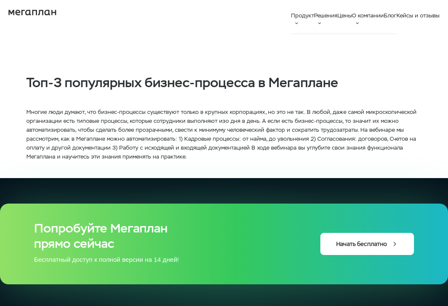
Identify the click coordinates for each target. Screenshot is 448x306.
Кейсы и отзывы (418, 15)
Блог (390, 15)
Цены (344, 15)
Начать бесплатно (367, 244)
